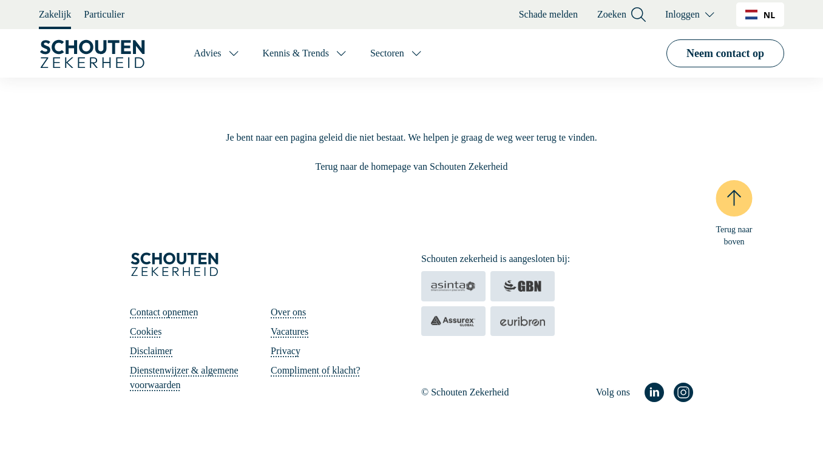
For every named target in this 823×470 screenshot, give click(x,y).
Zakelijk (55, 14)
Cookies (145, 331)
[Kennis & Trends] (305, 53)
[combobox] (760, 14)
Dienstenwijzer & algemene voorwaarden (184, 377)
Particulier (104, 14)
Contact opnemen (164, 312)
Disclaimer (151, 351)
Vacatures (289, 331)
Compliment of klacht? (316, 370)
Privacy (285, 351)
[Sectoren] (397, 53)
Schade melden (548, 14)
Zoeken (621, 14)
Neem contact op (725, 53)
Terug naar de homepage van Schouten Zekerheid (412, 166)
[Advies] (217, 53)
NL (760, 15)
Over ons (288, 312)
